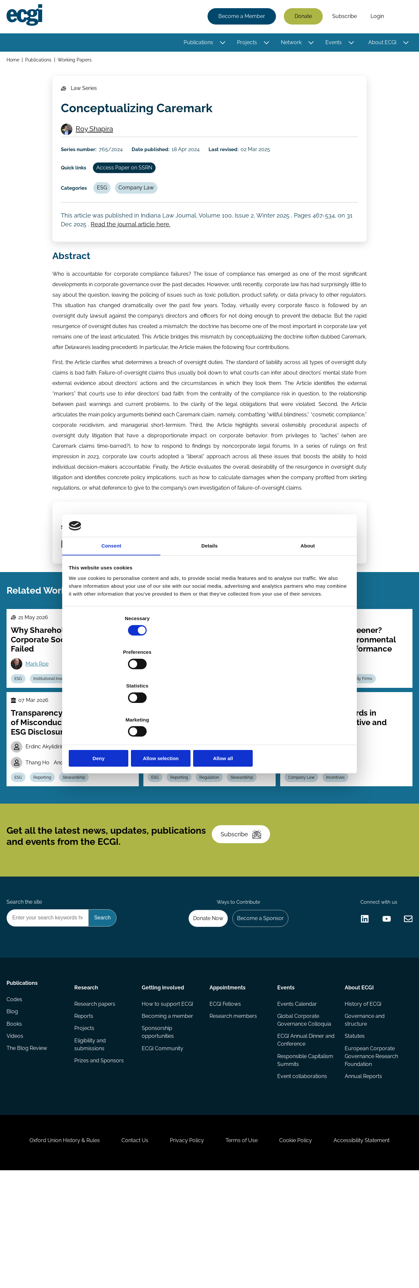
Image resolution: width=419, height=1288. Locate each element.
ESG (107, 204)
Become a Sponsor (257, 1011)
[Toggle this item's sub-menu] (221, 43)
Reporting (47, 851)
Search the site (25, 994)
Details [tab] (209, 598)
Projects (246, 43)
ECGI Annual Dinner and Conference (300, 1139)
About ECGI (381, 43)
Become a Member (240, 17)
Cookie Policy (302, 1252)
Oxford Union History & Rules (53, 1252)
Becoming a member (168, 1114)
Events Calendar (296, 1101)
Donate (302, 17)
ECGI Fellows (225, 1101)
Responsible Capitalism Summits (305, 1160)
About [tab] (308, 598)
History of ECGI (362, 1101)
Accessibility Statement (373, 1252)
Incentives (339, 851)
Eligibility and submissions (90, 1144)
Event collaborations (301, 1177)
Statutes (354, 1135)
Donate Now (203, 1011)
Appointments (228, 1082)
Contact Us (128, 1252)
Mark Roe (39, 712)
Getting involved (163, 1082)
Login (376, 17)
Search (400, 17)
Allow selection (209, 708)
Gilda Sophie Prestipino (328, 818)
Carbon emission (305, 745)
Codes (16, 1101)
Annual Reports (362, 1177)
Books (15, 1127)
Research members (233, 1114)
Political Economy (107, 745)
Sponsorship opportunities (158, 1131)
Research (87, 1082)
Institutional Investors (58, 745)
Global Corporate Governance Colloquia (304, 1118)
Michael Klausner (321, 835)
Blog (13, 1114)
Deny (115, 708)
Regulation (238, 745)
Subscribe (343, 17)
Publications (197, 43)
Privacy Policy (185, 1252)
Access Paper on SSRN (130, 182)
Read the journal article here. (132, 244)
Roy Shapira (97, 138)
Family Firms (366, 745)
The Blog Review (28, 1153)
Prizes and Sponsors (99, 1161)
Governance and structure (364, 1118)
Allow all (304, 708)
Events (332, 43)
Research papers (95, 1101)
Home (14, 61)
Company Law (144, 204)
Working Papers (77, 61)
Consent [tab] (111, 598)
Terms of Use (244, 1252)
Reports (84, 1114)
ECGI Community (163, 1148)
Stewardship (81, 851)
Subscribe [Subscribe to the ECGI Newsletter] (244, 919)
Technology (204, 745)
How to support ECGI (168, 1101)
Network (290, 43)
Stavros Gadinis (183, 828)
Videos (16, 1140)
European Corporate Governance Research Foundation (370, 1156)
